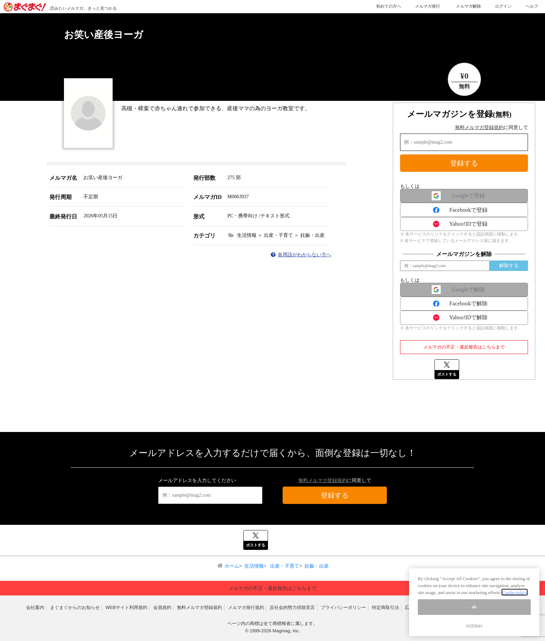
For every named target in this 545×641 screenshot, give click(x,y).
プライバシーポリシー (343, 607)
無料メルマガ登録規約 (479, 127)
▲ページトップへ (456, 575)
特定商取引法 (385, 607)
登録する (464, 163)
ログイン (503, 6)
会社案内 (35, 607)
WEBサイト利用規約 (126, 607)
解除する (509, 265)
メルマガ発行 (427, 6)
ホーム (232, 566)
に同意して (491, 127)
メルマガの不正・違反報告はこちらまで (464, 347)
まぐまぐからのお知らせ (75, 607)
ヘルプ (532, 6)
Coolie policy (514, 607)
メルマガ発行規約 (246, 607)
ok (474, 621)
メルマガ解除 (468, 6)
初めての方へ (388, 6)
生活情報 (254, 566)
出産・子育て (284, 566)
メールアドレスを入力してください (197, 480)
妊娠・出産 (316, 566)
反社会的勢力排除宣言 (292, 607)
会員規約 (162, 607)
